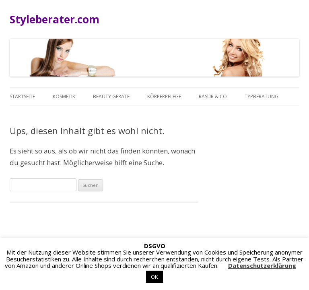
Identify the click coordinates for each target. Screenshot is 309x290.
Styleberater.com (54, 19)
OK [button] (154, 276)
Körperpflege (164, 96)
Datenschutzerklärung (262, 265)
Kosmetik (64, 96)
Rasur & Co (213, 96)
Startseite (22, 96)
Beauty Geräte (111, 96)
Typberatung (261, 96)
